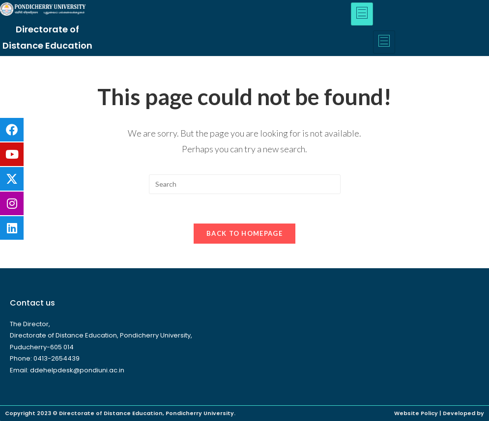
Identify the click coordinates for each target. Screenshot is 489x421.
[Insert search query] (245, 184)
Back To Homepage (244, 233)
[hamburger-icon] (362, 14)
